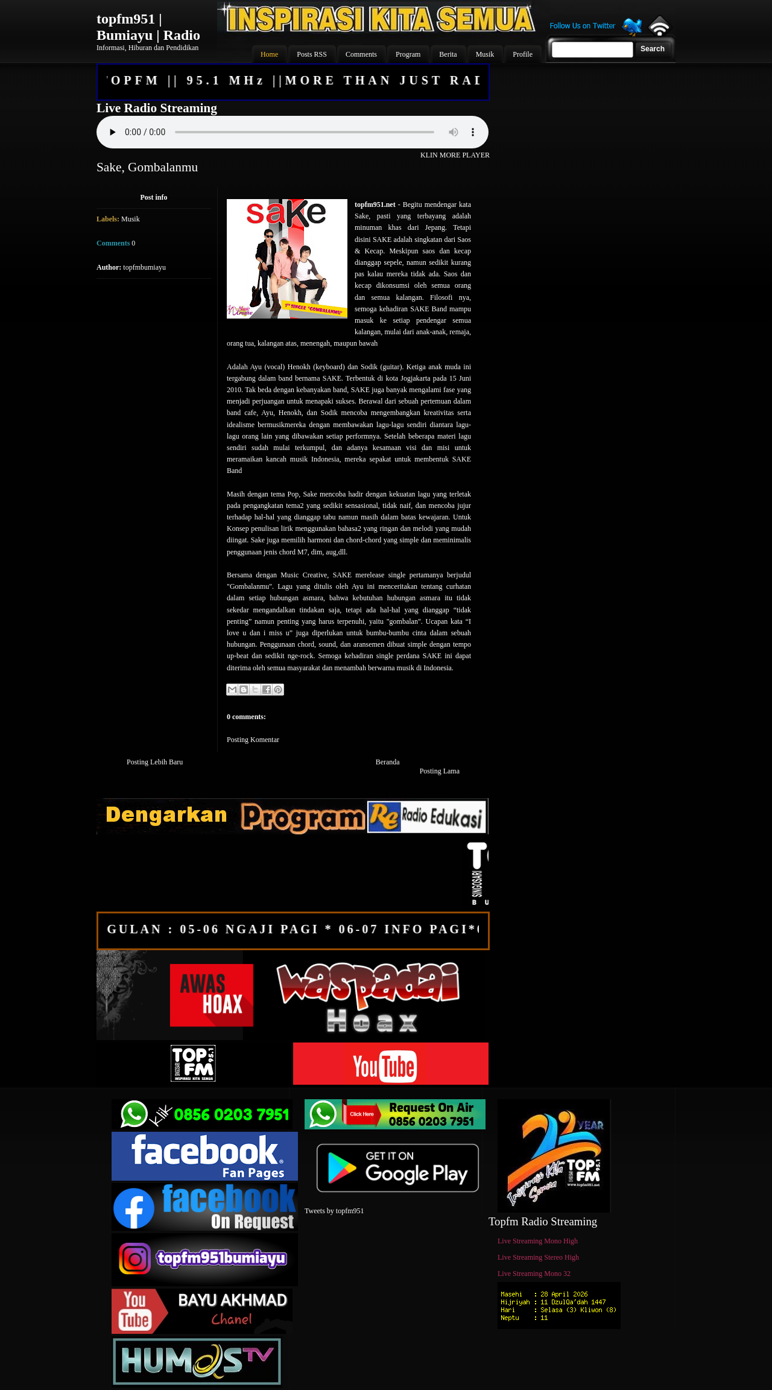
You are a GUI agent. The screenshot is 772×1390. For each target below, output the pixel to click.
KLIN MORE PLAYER (455, 155)
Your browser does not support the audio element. (292, 132)
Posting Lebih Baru (155, 762)
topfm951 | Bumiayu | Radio (148, 27)
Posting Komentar (253, 739)
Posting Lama (440, 771)
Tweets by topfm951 (334, 1211)
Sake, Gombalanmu (147, 167)
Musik (130, 219)
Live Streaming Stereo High (538, 1257)
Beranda (388, 762)
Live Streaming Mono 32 (534, 1273)
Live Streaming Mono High (538, 1241)
